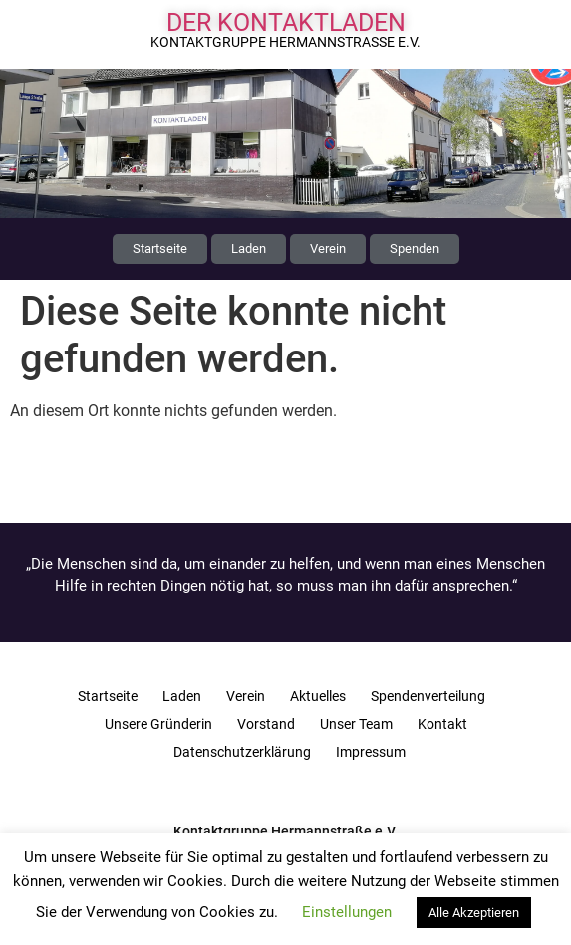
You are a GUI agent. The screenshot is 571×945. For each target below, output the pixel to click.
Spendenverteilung (428, 696)
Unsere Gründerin (158, 724)
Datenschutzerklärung (242, 752)
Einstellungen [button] (347, 912)
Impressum (371, 752)
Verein (245, 696)
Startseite (108, 696)
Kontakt (442, 724)
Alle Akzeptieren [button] (473, 912)
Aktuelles (318, 696)
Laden (181, 696)
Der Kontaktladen (286, 22)
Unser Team (356, 724)
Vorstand (266, 724)
